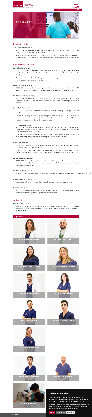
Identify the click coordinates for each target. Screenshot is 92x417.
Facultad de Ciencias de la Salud (67, 10)
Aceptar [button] (52, 412)
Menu (75, 7)
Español (76, 4)
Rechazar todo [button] (61, 412)
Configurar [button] (70, 412)
